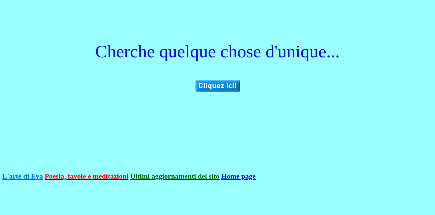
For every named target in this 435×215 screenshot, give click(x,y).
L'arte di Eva (22, 176)
